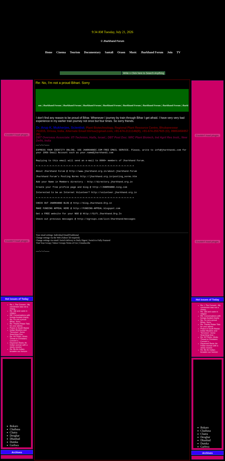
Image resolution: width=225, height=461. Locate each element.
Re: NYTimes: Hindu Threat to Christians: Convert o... (18, 338)
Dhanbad (15, 439)
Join (169, 52)
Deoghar (14, 436)
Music (133, 52)
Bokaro (14, 426)
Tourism (75, 52)
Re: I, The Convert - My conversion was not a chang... (20, 306)
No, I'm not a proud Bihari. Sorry (18, 320)
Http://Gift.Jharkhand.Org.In (102, 226)
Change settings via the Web (48, 252)
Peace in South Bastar (19, 328)
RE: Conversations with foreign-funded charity (20, 316)
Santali (109, 52)
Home (48, 52)
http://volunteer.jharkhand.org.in (114, 201)
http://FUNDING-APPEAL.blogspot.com (96, 220)
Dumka (14, 442)
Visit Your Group (44, 258)
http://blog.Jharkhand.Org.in (92, 214)
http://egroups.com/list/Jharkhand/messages (106, 233)
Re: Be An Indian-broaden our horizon (18, 350)
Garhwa (14, 446)
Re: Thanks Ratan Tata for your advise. (20, 325)
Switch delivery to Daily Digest (73, 255)
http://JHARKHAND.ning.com (110, 194)
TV (178, 52)
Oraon (121, 52)
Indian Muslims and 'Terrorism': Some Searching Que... (18, 332)
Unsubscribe (84, 258)
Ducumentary (92, 52)
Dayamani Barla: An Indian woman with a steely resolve (18, 345)
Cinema (61, 52)
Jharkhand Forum (152, 52)
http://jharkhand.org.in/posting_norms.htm (108, 182)
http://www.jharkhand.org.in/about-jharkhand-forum (103, 175)
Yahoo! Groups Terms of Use (65, 258)
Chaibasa (15, 430)
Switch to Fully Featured (99, 255)
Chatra (13, 433)
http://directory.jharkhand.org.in (110, 188)
